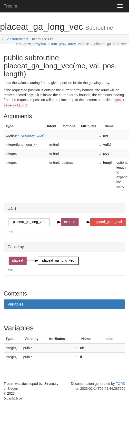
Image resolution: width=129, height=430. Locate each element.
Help (10, 231)
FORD (120, 384)
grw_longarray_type (28, 135)
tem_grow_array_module (70, 44)
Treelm (10, 6)
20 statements (17, 39)
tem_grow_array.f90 (31, 44)
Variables (16, 304)
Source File (44, 39)
